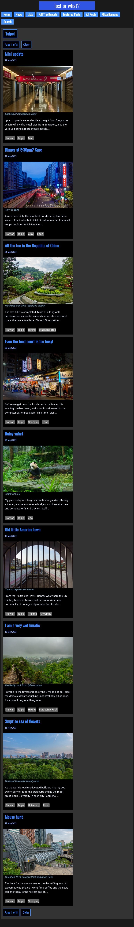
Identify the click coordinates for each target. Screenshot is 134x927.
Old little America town (22, 529)
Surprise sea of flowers (22, 721)
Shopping (33, 422)
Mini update (14, 54)
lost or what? (67, 6)
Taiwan (10, 138)
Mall (30, 138)
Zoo (30, 518)
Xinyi (31, 233)
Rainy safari (14, 433)
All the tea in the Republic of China (32, 245)
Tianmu (32, 613)
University (34, 805)
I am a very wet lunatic (22, 625)
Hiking (32, 329)
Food (40, 233)
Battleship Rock (48, 709)
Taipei (21, 138)
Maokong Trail (47, 329)
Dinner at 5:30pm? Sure (23, 150)
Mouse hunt (14, 817)
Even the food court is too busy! (29, 341)
